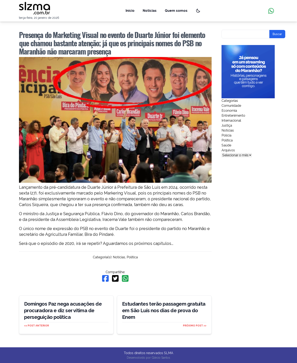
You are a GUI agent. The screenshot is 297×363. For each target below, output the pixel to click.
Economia (229, 111)
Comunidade (231, 106)
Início (130, 11)
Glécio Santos (161, 357)
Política (132, 257)
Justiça (227, 125)
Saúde (226, 145)
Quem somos (176, 11)
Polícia (226, 135)
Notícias (150, 11)
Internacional (231, 120)
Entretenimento (233, 115)
